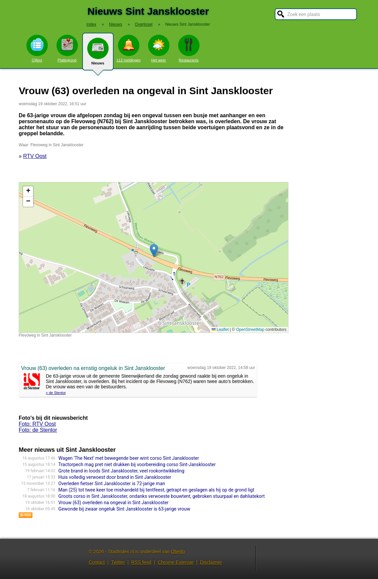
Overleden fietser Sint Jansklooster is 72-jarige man (111, 483)
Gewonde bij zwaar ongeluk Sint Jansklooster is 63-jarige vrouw (124, 509)
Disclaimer (211, 562)
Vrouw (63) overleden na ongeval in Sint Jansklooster (113, 502)
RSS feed (141, 562)
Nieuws (98, 54)
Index (91, 24)
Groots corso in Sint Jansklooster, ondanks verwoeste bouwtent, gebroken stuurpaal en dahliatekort (161, 496)
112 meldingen (128, 48)
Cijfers (37, 48)
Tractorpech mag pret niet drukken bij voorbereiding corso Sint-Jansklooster (137, 464)
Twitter (118, 562)
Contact (97, 562)
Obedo (178, 551)
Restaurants (189, 48)
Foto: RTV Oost (37, 424)
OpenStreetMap (250, 329)
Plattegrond (67, 48)
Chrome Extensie (176, 562)
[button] (154, 250)
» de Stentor (56, 393)
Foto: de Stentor (38, 430)
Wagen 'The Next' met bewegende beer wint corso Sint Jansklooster (128, 458)
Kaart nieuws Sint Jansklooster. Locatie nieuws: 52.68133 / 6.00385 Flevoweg (152, 257)
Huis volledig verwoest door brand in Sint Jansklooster (114, 477)
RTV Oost (34, 156)
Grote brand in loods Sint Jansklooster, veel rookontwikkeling (121, 470)
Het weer (158, 48)
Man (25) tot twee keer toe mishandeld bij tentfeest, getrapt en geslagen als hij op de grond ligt (156, 490)
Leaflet (220, 329)
